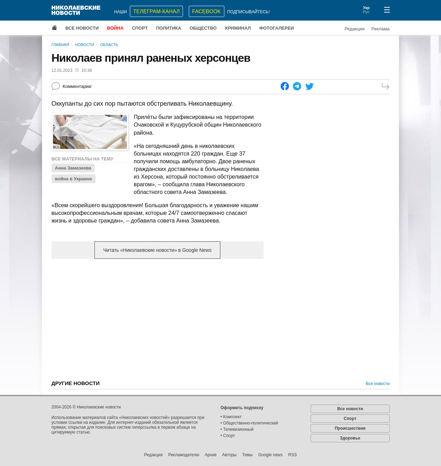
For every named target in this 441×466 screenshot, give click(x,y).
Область (109, 45)
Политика (168, 28)
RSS (292, 454)
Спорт (139, 28)
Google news (270, 454)
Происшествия (350, 428)
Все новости (82, 28)
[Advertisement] (157, 319)
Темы (247, 454)
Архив (210, 454)
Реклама (380, 28)
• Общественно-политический (249, 423)
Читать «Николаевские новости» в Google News (157, 250)
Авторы (229, 454)
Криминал (238, 28)
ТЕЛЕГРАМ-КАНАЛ (156, 11)
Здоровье (350, 438)
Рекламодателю (183, 454)
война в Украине (73, 178)
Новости (84, 45)
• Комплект (231, 416)
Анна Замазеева (73, 168)
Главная (60, 45)
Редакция (354, 28)
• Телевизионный (237, 429)
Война (115, 28)
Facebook (206, 11)
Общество (203, 28)
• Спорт (228, 435)
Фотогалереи (276, 28)
